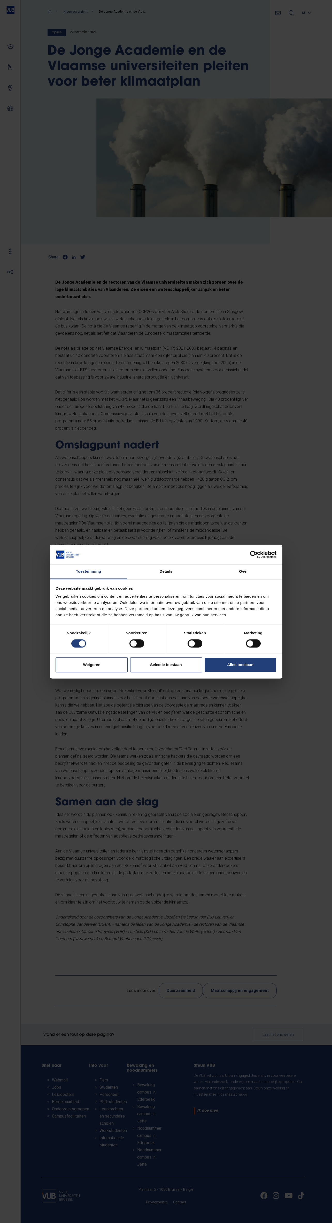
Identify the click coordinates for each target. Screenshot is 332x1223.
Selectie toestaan (166, 665)
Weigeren (91, 665)
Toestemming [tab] (88, 571)
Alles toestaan (240, 665)
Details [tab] (166, 571)
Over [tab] (243, 571)
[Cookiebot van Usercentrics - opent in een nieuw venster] (253, 554)
